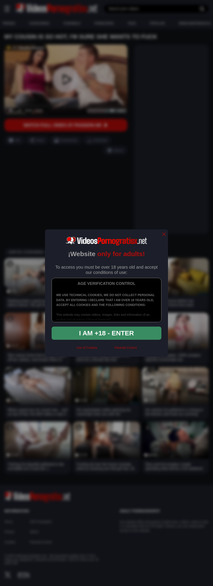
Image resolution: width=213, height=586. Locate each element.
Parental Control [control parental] (125, 347)
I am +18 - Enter (106, 333)
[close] (164, 234)
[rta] (105, 349)
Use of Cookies (86, 347)
